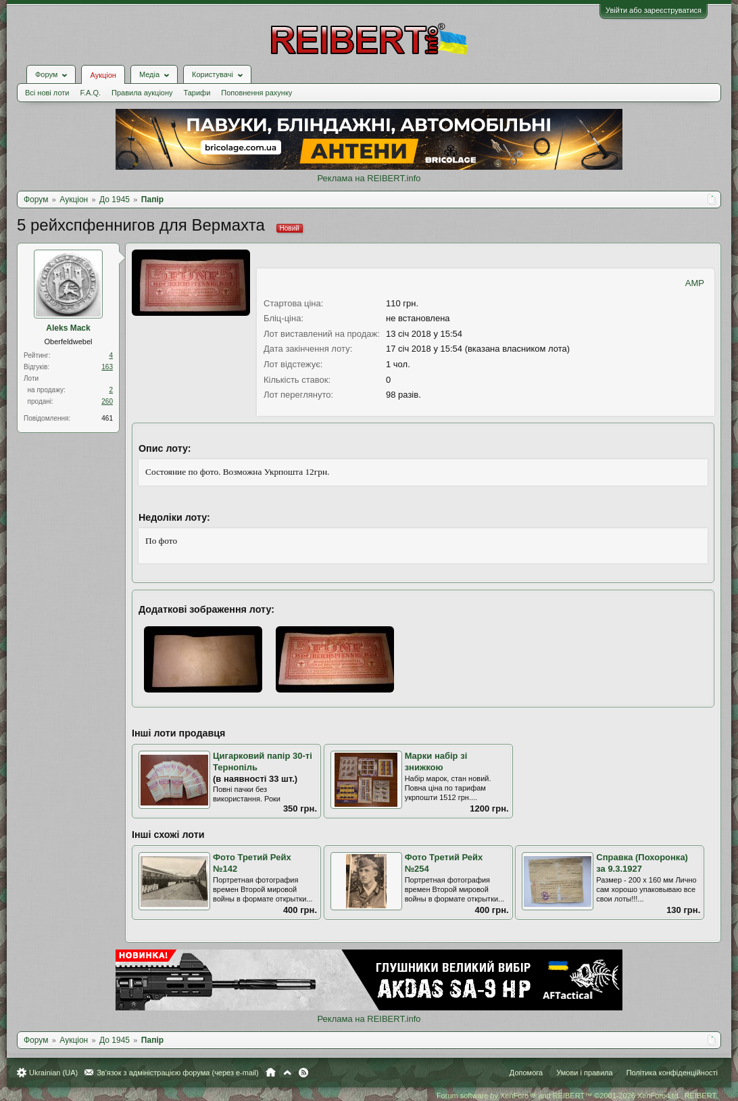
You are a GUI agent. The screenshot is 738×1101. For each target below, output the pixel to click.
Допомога (526, 1073)
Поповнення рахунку (256, 93)
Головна (271, 1072)
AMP (694, 283)
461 (107, 418)
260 (107, 401)
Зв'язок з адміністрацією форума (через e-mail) (178, 1073)
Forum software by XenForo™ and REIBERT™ (577, 1096)
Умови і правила (584, 1073)
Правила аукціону (142, 93)
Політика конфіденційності (672, 1073)
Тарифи (197, 93)
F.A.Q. (90, 93)
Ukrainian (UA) (53, 1073)
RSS (303, 1072)
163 (107, 367)
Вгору (287, 1072)
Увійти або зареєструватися (654, 10)
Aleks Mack (68, 328)
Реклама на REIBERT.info (368, 178)
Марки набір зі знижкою (436, 761)
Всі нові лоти (47, 93)
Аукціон (103, 75)
